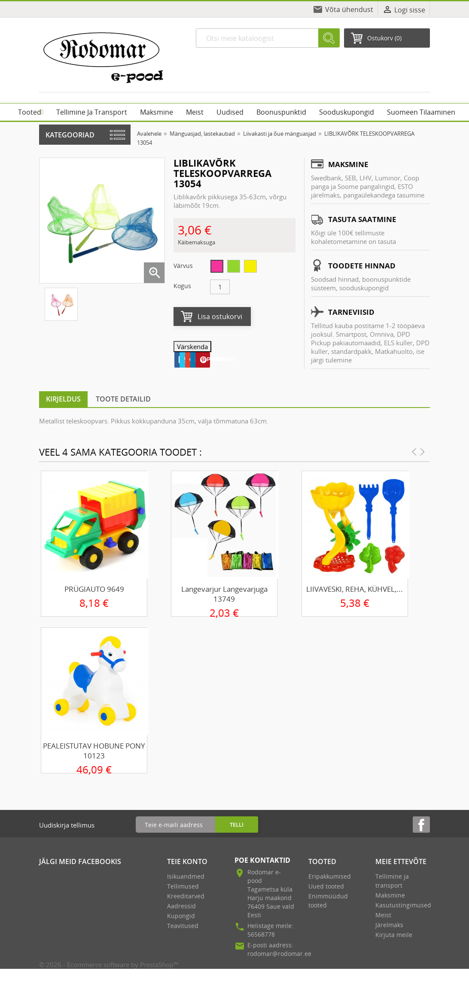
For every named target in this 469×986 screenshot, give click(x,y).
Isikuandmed (185, 876)
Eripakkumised (329, 876)
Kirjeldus (63, 399)
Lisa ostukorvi (220, 316)
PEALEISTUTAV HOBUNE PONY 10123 (94, 751)
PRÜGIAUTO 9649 (94, 589)
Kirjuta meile (393, 935)
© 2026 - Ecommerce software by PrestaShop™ (109, 964)
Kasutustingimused (403, 905)
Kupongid (181, 916)
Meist (383, 915)
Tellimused (183, 886)
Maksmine (390, 895)
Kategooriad (70, 135)
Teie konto (187, 861)
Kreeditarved (185, 896)
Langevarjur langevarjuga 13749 (224, 594)
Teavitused (182, 926)
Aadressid (181, 906)
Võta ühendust (349, 9)
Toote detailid (123, 399)
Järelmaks (389, 925)
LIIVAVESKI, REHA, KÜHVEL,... (354, 589)
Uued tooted (326, 886)
